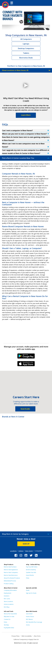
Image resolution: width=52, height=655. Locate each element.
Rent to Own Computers (11, 572)
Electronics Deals (26, 58)
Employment (7, 593)
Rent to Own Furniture (10, 567)
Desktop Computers (26, 48)
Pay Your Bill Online (31, 567)
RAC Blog (6, 607)
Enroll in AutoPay (31, 570)
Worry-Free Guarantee (10, 614)
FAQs (27, 578)
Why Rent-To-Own (9, 616)
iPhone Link (26, 364)
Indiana (20, 551)
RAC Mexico (29, 619)
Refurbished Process (10, 581)
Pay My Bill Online (9, 628)
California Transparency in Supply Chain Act (26, 639)
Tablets (26, 53)
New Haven (29, 551)
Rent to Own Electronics (11, 575)
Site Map (6, 625)
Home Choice (30, 616)
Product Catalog (8, 583)
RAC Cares (7, 599)
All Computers (26, 39)
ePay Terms (37, 636)
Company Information (10, 590)
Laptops (26, 44)
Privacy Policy (15, 636)
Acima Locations (8, 604)
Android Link (26, 357)
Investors (6, 596)
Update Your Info (31, 572)
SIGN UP (26, 544)
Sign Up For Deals (31, 593)
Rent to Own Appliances (11, 570)
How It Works (30, 575)
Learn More (26, 115)
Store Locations (8, 601)
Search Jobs (25, 409)
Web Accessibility (27, 636)
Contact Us (7, 619)
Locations (13, 551)
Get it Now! (29, 614)
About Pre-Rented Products (12, 578)
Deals (27, 590)
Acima (28, 625)
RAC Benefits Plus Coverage (34, 622)
